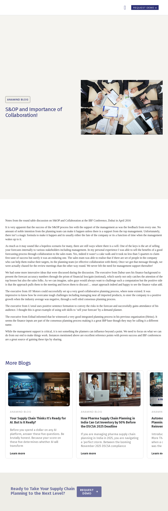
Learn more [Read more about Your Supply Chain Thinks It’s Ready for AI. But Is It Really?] (17, 453)
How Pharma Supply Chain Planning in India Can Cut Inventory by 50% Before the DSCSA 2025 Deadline (108, 422)
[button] (125, 7)
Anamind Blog (20, 412)
